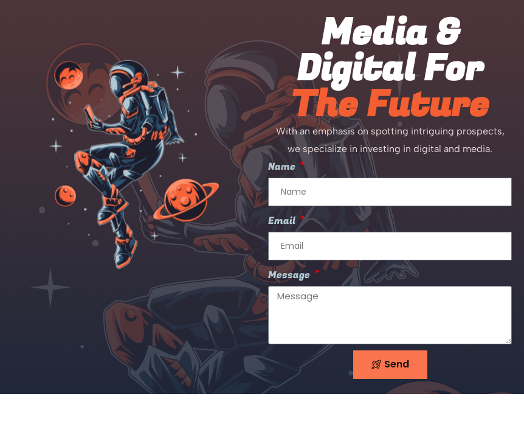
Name (283, 166)
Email (283, 221)
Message (290, 275)
